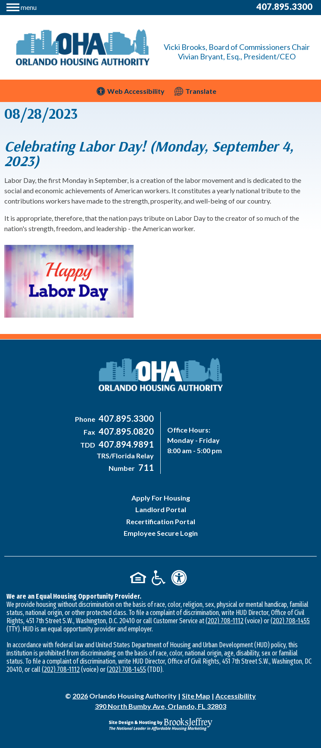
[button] (21, 6)
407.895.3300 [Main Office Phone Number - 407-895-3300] (284, 6)
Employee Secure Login (161, 533)
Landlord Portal (160, 509)
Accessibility (235, 696)
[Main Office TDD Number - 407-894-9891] (125, 445)
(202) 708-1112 (224, 621)
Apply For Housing (160, 498)
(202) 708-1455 (290, 621)
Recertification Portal (160, 521)
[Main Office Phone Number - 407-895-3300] (125, 419)
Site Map (196, 696)
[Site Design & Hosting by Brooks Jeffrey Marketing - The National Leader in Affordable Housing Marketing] (160, 724)
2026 (80, 696)
